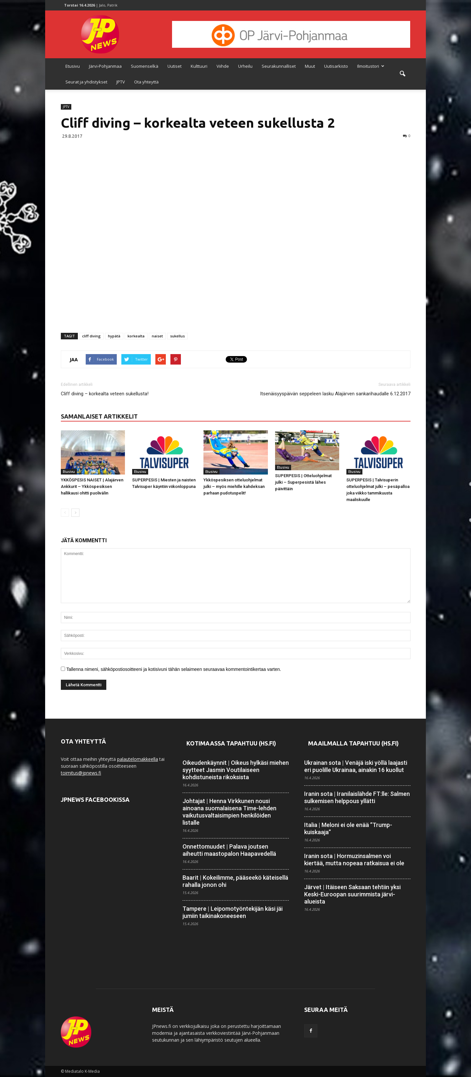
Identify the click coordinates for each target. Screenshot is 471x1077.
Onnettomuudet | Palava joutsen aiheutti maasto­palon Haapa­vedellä (229, 850)
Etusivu (72, 66)
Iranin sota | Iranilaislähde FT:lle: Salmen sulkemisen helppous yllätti (357, 797)
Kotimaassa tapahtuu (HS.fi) (231, 743)
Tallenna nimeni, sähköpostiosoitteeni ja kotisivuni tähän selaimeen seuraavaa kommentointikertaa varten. (173, 669)
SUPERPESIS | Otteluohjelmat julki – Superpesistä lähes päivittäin (303, 482)
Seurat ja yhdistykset (86, 82)
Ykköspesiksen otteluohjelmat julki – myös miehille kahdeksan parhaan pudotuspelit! (234, 486)
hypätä (114, 335)
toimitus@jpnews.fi (81, 773)
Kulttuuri (199, 66)
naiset (157, 335)
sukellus (177, 335)
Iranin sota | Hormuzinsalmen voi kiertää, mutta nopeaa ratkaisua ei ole (354, 860)
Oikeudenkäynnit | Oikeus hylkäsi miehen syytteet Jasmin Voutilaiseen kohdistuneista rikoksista (236, 770)
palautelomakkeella (137, 759)
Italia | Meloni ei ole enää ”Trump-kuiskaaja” (348, 828)
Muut (310, 66)
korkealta (136, 335)
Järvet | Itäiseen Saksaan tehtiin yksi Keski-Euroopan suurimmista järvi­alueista (352, 894)
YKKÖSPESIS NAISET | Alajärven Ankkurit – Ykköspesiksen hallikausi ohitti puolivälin (92, 486)
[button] (402, 74)
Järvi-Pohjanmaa (105, 66)
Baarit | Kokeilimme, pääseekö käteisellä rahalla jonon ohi (235, 881)
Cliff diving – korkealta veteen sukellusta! (104, 394)
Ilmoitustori (370, 66)
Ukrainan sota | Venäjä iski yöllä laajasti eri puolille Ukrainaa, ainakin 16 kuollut (355, 766)
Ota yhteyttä (146, 82)
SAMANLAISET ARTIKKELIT (99, 416)
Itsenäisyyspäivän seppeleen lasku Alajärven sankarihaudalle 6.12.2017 (335, 394)
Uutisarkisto (336, 66)
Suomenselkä (144, 66)
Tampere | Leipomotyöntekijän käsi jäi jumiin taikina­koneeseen (233, 912)
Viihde (223, 66)
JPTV (120, 82)
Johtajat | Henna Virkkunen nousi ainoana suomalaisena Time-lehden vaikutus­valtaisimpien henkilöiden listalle (229, 812)
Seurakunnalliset (279, 66)
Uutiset (174, 66)
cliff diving (91, 335)
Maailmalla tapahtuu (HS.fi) (353, 743)
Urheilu (245, 66)
